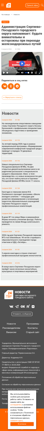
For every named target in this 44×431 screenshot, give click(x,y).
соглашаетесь (16, 405)
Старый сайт (32, 332)
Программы (32, 324)
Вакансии (11, 332)
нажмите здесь (16, 421)
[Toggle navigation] (2, 4)
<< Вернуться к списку (12, 97)
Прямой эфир (32, 5)
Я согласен (22, 424)
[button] (42, 5)
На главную (6, 14)
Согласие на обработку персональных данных (21, 384)
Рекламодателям (11, 328)
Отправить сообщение (22, 314)
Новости (17, 14)
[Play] (4, 73)
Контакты (33, 328)
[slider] (10, 72)
